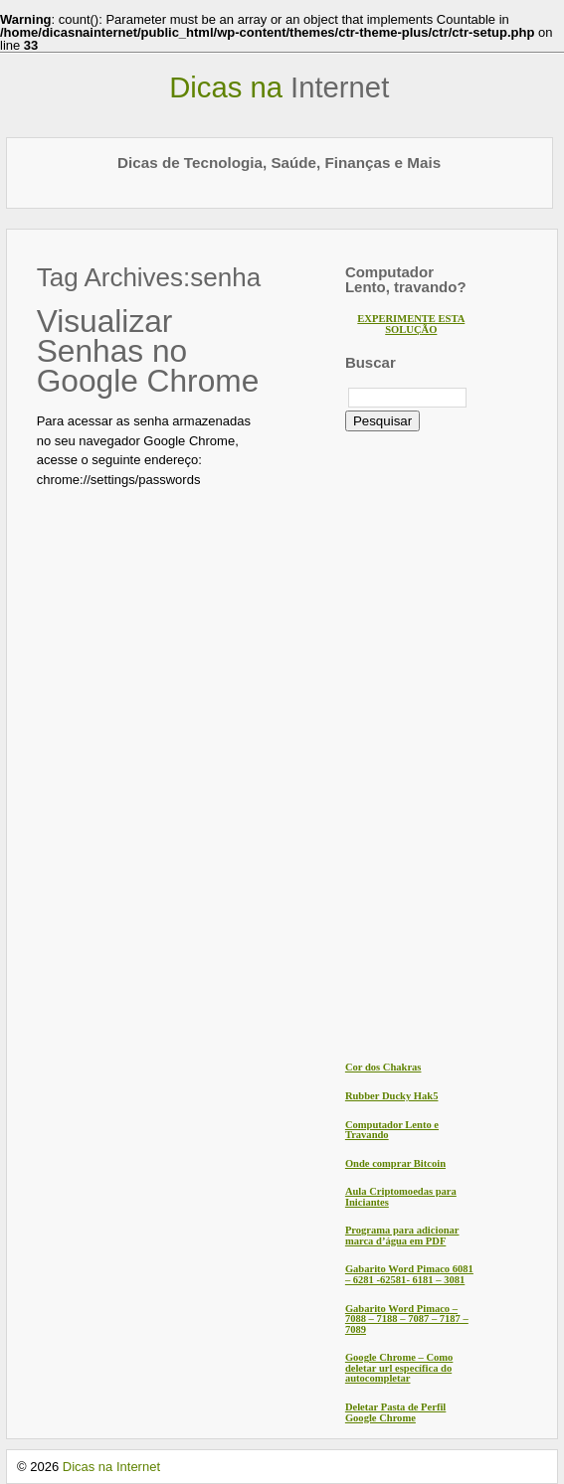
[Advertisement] (424, 744)
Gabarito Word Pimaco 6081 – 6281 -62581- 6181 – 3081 (409, 1274)
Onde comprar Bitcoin (395, 1163)
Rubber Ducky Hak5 (392, 1095)
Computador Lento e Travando (392, 1130)
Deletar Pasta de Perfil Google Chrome (395, 1412)
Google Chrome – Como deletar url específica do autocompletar (399, 1368)
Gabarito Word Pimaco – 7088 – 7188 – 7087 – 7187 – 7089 (407, 1319)
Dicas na (279, 87)
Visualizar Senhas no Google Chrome (148, 351)
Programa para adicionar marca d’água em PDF (402, 1235)
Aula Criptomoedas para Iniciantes (401, 1197)
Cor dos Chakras (383, 1067)
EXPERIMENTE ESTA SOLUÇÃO (411, 324)
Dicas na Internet (111, 1466)
